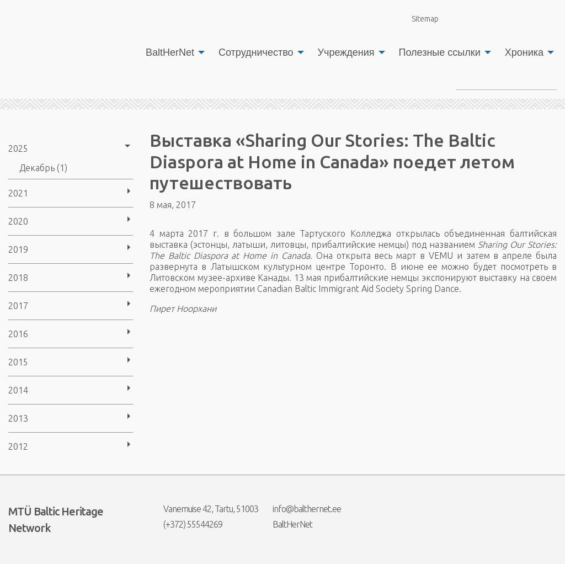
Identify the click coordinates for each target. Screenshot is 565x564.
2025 (18, 148)
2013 (18, 418)
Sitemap (419, 18)
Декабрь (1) (43, 168)
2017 (18, 306)
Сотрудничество (256, 52)
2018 (18, 278)
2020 (18, 221)
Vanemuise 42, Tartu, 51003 (204, 509)
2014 (18, 390)
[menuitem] (172, 52)
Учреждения (346, 52)
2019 (18, 249)
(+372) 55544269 (186, 524)
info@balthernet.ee (300, 509)
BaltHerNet (170, 52)
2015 (18, 362)
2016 (18, 334)
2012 (18, 446)
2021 (18, 193)
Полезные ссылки (440, 52)
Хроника (524, 52)
